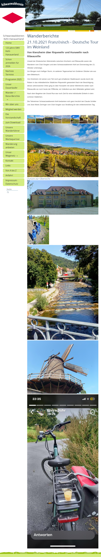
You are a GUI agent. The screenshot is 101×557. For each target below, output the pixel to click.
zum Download (13, 122)
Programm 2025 (14, 79)
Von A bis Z (11, 170)
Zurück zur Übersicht (38, 178)
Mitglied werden (13, 109)
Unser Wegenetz (10, 154)
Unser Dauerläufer (11, 86)
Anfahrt (9, 175)
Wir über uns (12, 104)
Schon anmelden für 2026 (12, 63)
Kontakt (9, 160)
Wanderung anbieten (11, 146)
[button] (40, 119)
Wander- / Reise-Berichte (13, 94)
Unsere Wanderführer (13, 129)
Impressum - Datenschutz (12, 182)
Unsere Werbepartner (13, 137)
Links (8, 165)
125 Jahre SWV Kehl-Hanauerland (13, 51)
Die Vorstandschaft (13, 116)
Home (9, 42)
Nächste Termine (10, 73)
